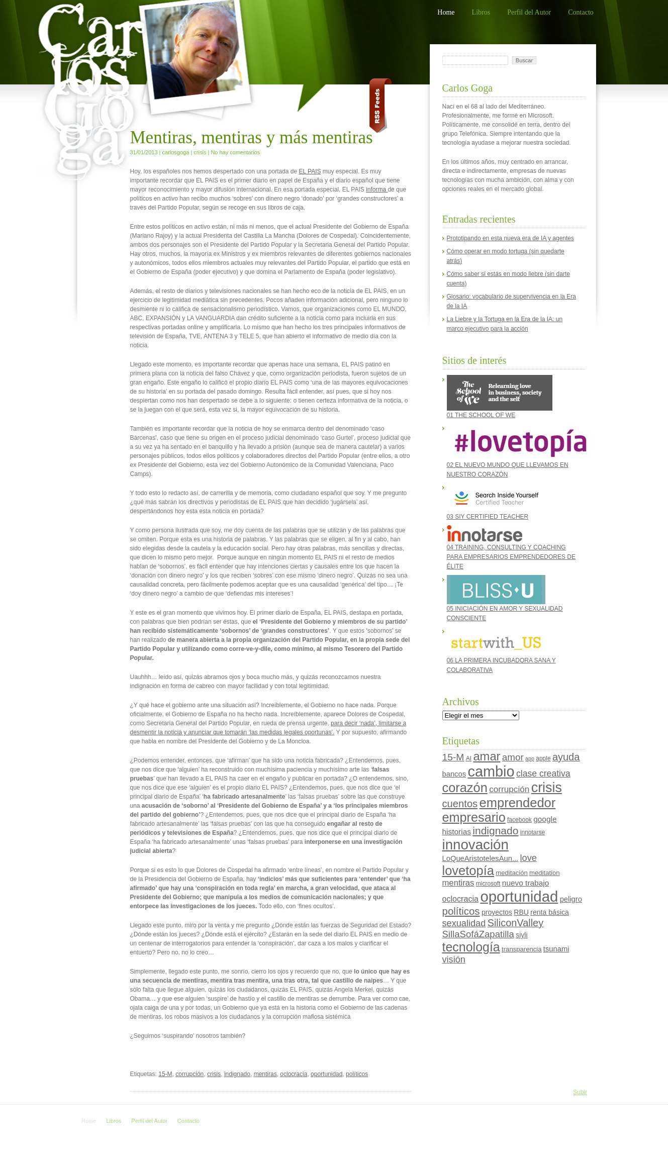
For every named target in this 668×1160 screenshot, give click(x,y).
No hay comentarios (235, 152)
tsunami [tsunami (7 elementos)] (556, 949)
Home (445, 12)
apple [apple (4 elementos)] (543, 758)
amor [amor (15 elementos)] (513, 757)
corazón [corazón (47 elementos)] (465, 788)
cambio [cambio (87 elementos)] (490, 771)
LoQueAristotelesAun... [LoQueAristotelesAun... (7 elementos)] (480, 858)
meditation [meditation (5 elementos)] (544, 873)
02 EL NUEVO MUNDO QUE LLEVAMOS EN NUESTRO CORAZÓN (514, 451)
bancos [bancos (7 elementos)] (454, 774)
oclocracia (293, 1074)
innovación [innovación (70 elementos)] (475, 844)
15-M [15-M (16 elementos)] (453, 757)
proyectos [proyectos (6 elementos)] (497, 912)
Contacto (581, 12)
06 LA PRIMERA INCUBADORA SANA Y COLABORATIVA (501, 650)
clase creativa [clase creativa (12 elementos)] (543, 773)
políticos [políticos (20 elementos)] (461, 911)
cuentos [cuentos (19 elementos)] (460, 803)
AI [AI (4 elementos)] (468, 758)
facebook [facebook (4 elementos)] (519, 819)
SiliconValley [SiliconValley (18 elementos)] (515, 922)
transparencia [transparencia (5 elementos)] (521, 949)
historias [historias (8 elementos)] (456, 831)
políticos (357, 1074)
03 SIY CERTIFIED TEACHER (496, 501)
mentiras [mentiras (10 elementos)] (458, 883)
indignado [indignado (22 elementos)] (495, 830)
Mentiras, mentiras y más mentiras (251, 137)
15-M (165, 1074)
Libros (481, 12)
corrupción (189, 1074)
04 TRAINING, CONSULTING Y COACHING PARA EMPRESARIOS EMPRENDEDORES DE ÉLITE (511, 547)
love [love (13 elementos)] (528, 858)
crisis (200, 152)
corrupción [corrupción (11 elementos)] (509, 789)
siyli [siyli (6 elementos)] (521, 935)
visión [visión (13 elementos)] (453, 959)
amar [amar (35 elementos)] (486, 756)
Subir (580, 1092)
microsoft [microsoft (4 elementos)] (488, 883)
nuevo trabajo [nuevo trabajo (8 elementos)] (525, 883)
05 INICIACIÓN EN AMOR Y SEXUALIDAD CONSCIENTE (505, 598)
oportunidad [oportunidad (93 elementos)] (519, 896)
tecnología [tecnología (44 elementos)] (471, 947)
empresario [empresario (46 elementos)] (474, 817)
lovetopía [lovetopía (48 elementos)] (468, 870)
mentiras (265, 1074)
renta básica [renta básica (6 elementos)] (549, 912)
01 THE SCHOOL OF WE (499, 397)
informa (377, 189)
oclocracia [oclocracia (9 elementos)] (460, 898)
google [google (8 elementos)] (544, 819)
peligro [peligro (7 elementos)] (571, 899)
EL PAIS (310, 171)
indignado (237, 1074)
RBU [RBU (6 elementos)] (521, 912)
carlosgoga (175, 152)
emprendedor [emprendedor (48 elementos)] (518, 803)
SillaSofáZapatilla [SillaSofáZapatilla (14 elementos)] (478, 934)
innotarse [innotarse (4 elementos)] (532, 832)
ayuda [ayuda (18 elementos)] (566, 756)
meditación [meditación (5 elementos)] (511, 873)
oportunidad (326, 1074)
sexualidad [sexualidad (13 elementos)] (464, 923)
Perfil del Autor (529, 12)
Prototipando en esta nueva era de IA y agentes (511, 238)
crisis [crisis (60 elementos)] (546, 787)
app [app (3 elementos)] (529, 758)
